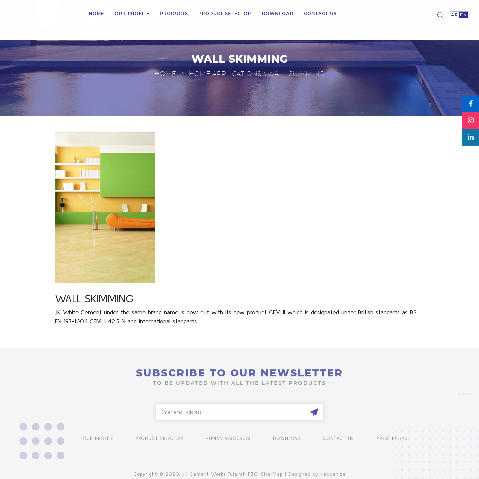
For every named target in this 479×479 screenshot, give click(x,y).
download (278, 13)
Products (174, 13)
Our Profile (132, 13)
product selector (224, 13)
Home (96, 13)
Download (287, 440)
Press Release (393, 440)
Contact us (320, 13)
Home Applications (225, 74)
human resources (228, 440)
